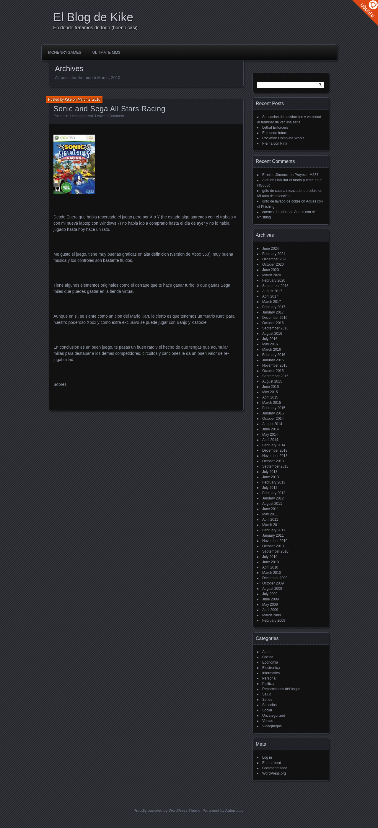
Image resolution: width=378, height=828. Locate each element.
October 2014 (273, 419)
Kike (68, 99)
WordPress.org (274, 773)
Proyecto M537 (306, 175)
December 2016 (274, 318)
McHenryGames (64, 52)
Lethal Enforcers (275, 127)
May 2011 (270, 514)
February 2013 (273, 482)
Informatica (271, 673)
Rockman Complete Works (283, 138)
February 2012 (273, 493)
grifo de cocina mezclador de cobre (289, 191)
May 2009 (270, 604)
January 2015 (273, 413)
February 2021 (273, 254)
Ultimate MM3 (106, 52)
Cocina (267, 657)
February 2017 (273, 307)
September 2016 (275, 328)
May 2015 (270, 392)
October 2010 (273, 546)
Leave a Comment (109, 116)
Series (267, 700)
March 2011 (271, 525)
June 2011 (270, 509)
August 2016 (272, 333)
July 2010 (269, 557)
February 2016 (273, 355)
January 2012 (273, 498)
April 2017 (270, 296)
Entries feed (271, 763)
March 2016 (271, 349)
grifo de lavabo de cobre (281, 201)
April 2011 (270, 519)
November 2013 (274, 456)
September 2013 (275, 466)
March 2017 (271, 302)
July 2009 (269, 594)
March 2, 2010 (89, 99)
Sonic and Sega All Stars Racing (109, 108)
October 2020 (273, 264)
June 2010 (270, 562)
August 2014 (272, 424)
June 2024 (270, 248)
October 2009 (273, 583)
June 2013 (270, 477)
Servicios (269, 705)
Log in (267, 757)
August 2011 (272, 504)
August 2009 (272, 589)
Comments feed (274, 768)
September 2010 (275, 551)
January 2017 (273, 312)
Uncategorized (81, 116)
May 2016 (270, 344)
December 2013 (274, 450)
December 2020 (274, 259)
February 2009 (273, 620)
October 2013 (273, 461)
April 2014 (270, 440)
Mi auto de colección (273, 196)
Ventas (267, 721)
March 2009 (271, 615)
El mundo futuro (274, 133)
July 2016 (269, 339)
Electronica (271, 668)
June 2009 (270, 599)
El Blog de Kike (93, 17)
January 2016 (273, 360)
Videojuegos (272, 726)
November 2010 (274, 541)
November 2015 (274, 365)
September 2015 (275, 376)
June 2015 (270, 387)
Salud (266, 694)
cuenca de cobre (275, 212)
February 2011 (273, 530)
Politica (268, 684)
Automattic (234, 810)
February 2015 (273, 408)
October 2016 (273, 323)
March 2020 (271, 275)
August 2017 (272, 291)
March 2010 (271, 573)
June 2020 (270, 270)
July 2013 (269, 472)
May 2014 (270, 434)
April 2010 (270, 567)
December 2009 (274, 578)
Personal (269, 678)
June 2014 (270, 429)
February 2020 (273, 280)
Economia (270, 662)
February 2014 (273, 445)
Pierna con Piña (274, 143)
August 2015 (272, 381)
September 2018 (275, 286)
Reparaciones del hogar (281, 689)
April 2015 (270, 397)
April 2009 (270, 610)
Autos (266, 652)
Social (267, 710)
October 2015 (273, 371)
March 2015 (271, 403)
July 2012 (269, 488)
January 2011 (273, 535)
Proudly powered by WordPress (160, 810)
